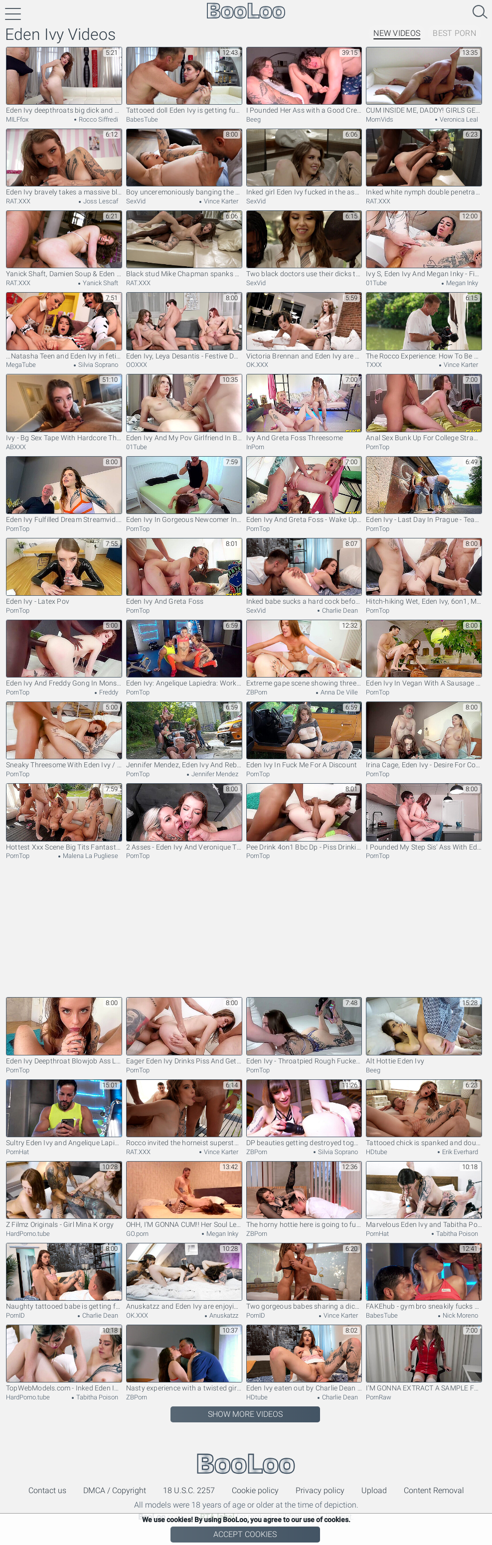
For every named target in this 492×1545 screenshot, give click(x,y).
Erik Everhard (459, 1152)
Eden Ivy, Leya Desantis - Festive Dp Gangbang (184, 325)
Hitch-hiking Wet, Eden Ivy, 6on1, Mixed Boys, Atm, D (424, 571)
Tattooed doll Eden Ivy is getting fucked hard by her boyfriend (184, 80)
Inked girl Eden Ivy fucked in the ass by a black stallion (304, 162)
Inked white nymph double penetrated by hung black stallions (424, 162)
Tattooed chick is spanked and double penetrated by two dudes (424, 1113)
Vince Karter (220, 201)
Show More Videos (245, 1414)
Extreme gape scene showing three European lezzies (304, 653)
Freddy (108, 692)
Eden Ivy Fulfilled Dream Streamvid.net (64, 489)
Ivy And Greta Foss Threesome (304, 407)
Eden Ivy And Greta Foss (184, 571)
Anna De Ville (338, 692)
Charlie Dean (339, 610)
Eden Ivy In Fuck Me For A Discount (304, 735)
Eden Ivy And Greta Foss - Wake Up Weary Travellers (304, 489)
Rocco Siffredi (97, 119)
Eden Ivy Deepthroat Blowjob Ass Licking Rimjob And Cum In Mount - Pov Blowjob (64, 1030)
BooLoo (246, 1463)
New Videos (396, 33)
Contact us (47, 1490)
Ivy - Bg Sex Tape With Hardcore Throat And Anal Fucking (64, 407)
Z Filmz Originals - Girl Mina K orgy (64, 1194)
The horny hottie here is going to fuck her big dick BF (304, 1194)
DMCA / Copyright (114, 1490)
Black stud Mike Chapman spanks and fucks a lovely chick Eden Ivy (184, 244)
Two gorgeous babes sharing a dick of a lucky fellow (304, 1276)
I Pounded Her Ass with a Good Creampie (304, 80)
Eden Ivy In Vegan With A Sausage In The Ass (424, 653)
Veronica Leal (458, 119)
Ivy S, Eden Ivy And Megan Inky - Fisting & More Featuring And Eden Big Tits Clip (424, 244)
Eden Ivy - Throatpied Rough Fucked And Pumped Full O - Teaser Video (304, 1030)
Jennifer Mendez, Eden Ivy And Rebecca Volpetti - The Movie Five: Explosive (184, 735)
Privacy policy (320, 1490)
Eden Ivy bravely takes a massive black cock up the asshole (64, 162)
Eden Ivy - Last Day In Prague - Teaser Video (424, 489)
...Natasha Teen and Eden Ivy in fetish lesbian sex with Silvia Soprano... (64, 325)
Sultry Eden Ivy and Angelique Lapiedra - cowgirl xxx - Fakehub (64, 1113)
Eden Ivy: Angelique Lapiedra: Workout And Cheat (184, 653)
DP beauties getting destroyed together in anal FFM (304, 1113)
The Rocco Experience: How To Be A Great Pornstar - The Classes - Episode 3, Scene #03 (424, 325)
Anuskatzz (223, 1315)
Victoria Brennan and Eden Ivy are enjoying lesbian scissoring (304, 325)
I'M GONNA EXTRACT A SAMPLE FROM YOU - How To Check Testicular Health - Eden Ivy (424, 1358)
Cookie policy (255, 1490)
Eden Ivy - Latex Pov (64, 571)
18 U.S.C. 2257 (189, 1490)
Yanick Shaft (99, 283)
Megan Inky (461, 283)
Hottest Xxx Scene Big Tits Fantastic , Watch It (64, 817)
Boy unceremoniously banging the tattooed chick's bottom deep (184, 162)
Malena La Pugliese (89, 856)
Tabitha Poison (456, 1233)
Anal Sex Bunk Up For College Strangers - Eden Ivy (424, 407)
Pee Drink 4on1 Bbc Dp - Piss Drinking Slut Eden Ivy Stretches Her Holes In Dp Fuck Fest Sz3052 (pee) (304, 817)
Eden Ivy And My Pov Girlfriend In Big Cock (184, 407)
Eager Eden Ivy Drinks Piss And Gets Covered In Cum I (184, 1030)
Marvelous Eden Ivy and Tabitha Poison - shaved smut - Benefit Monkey (424, 1194)
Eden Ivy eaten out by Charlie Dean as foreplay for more (304, 1358)
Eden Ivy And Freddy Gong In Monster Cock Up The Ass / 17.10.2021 (64, 653)
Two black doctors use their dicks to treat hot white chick (304, 244)
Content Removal (434, 1490)
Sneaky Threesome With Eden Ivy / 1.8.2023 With (64, 735)
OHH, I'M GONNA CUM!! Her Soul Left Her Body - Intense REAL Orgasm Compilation (184, 1194)
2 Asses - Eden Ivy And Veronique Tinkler (184, 817)
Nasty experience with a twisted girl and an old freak (184, 1358)
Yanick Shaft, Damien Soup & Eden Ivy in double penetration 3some (64, 244)
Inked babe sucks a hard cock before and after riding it (304, 571)
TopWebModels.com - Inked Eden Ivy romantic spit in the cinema (64, 1358)
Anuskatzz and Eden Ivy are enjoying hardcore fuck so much (184, 1276)
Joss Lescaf (100, 201)
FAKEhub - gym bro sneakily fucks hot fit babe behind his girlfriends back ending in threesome (424, 1276)
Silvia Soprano (97, 364)
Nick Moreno (459, 1315)
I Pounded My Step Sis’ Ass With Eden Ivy (424, 817)
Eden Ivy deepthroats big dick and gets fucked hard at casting (64, 80)
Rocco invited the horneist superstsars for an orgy (184, 1113)
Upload (374, 1490)
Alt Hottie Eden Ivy (424, 1030)
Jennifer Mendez (214, 774)
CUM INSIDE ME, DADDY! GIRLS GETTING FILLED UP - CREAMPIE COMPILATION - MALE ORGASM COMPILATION (424, 80)
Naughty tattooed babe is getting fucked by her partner (64, 1276)
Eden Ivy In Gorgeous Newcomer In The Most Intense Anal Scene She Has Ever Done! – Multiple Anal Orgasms (184, 489)
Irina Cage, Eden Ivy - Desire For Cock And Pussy (424, 735)
